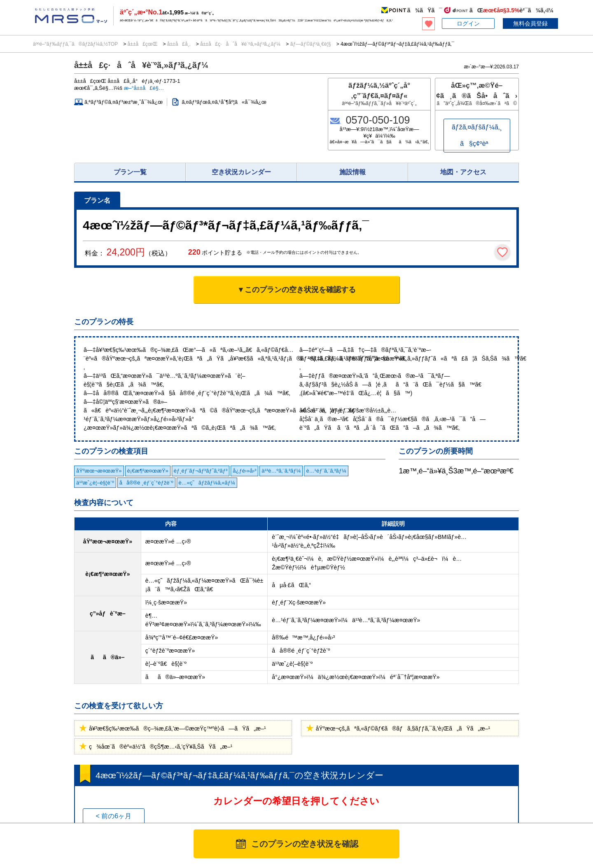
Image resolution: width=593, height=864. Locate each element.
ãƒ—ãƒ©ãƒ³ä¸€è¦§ (310, 44)
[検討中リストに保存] (502, 252)
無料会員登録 (530, 23)
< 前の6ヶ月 (113, 816)
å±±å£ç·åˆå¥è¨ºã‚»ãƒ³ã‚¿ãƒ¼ (240, 44)
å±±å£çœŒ (142, 44)
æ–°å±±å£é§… (144, 88)
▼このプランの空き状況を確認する (296, 290)
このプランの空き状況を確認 (304, 843)
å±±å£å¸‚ (178, 44)
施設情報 (352, 172)
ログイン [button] (468, 23)
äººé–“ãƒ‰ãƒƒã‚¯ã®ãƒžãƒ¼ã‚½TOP (76, 44)
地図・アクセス (463, 172)
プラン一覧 (130, 172)
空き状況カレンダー (241, 172)
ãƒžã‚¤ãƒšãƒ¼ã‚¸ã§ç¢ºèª (477, 135)
